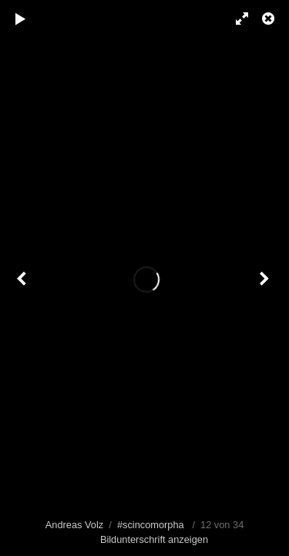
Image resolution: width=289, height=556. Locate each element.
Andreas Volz (74, 525)
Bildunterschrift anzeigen (154, 539)
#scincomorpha (150, 525)
